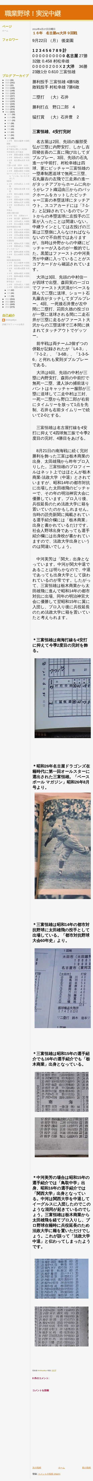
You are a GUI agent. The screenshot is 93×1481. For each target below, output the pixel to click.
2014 (7, 112)
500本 (9, 181)
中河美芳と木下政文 (15, 152)
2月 (9, 293)
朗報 (8, 144)
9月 (9, 123)
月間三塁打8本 (13, 213)
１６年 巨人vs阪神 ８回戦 (18, 263)
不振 (8, 257)
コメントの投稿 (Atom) (49, 1474)
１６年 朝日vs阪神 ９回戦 (18, 141)
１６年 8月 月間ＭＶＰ (17, 216)
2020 (7, 96)
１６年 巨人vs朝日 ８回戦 (18, 254)
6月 (9, 132)
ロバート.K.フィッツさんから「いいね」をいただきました (18, 176)
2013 (7, 299)
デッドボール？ (13, 249)
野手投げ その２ (14, 282)
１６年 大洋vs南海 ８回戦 (18, 235)
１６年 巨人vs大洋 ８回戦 (18, 230)
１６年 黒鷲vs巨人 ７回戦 (18, 246)
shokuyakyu (11, 320)
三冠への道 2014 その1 (17, 165)
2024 (7, 85)
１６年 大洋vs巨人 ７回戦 (18, 284)
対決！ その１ (13, 197)
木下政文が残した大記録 (17, 149)
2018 (7, 101)
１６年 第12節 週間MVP (18, 218)
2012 (7, 302)
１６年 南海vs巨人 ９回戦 (18, 157)
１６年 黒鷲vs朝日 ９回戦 (18, 171)
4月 (9, 138)
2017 (7, 104)
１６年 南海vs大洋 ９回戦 (18, 202)
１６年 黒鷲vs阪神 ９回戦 (18, 200)
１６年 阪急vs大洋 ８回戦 (18, 266)
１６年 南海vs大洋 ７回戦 (18, 243)
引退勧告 (10, 241)
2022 (7, 90)
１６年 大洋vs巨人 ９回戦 (18, 221)
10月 (9, 120)
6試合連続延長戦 (14, 260)
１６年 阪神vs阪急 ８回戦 (18, 276)
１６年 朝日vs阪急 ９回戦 (18, 194)
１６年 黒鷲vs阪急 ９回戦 (18, 155)
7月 (9, 129)
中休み (9, 210)
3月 (9, 290)
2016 (7, 106)
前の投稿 (86, 1467)
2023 (7, 88)
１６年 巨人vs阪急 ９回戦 (18, 224)
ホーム (61, 1467)
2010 (7, 307)
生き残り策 (11, 279)
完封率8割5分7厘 (14, 227)
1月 (9, 296)
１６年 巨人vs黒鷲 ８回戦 (18, 238)
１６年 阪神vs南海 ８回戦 (18, 252)
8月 (9, 126)
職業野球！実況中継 (33, 13)
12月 (9, 114)
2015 (7, 109)
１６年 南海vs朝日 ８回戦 (18, 273)
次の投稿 (36, 1467)
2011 (7, 304)
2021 (7, 93)
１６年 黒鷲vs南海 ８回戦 (18, 232)
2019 (7, 98)
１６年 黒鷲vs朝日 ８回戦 (18, 287)
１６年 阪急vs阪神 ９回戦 (18, 168)
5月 (9, 135)
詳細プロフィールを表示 (13, 324)
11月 (9, 117)
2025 (7, 82)
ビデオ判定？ (12, 146)
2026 (7, 80)
